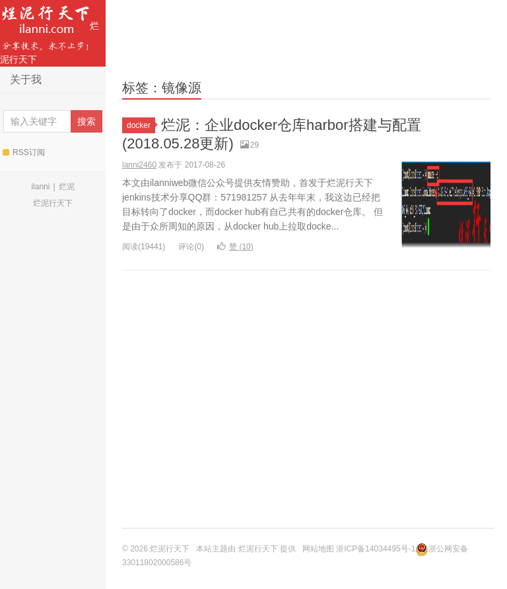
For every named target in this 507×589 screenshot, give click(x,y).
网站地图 (318, 548)
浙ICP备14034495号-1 (375, 548)
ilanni (40, 186)
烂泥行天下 (49, 32)
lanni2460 (139, 165)
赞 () (235, 246)
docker (141, 125)
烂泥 (67, 186)
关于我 (26, 79)
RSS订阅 (24, 152)
